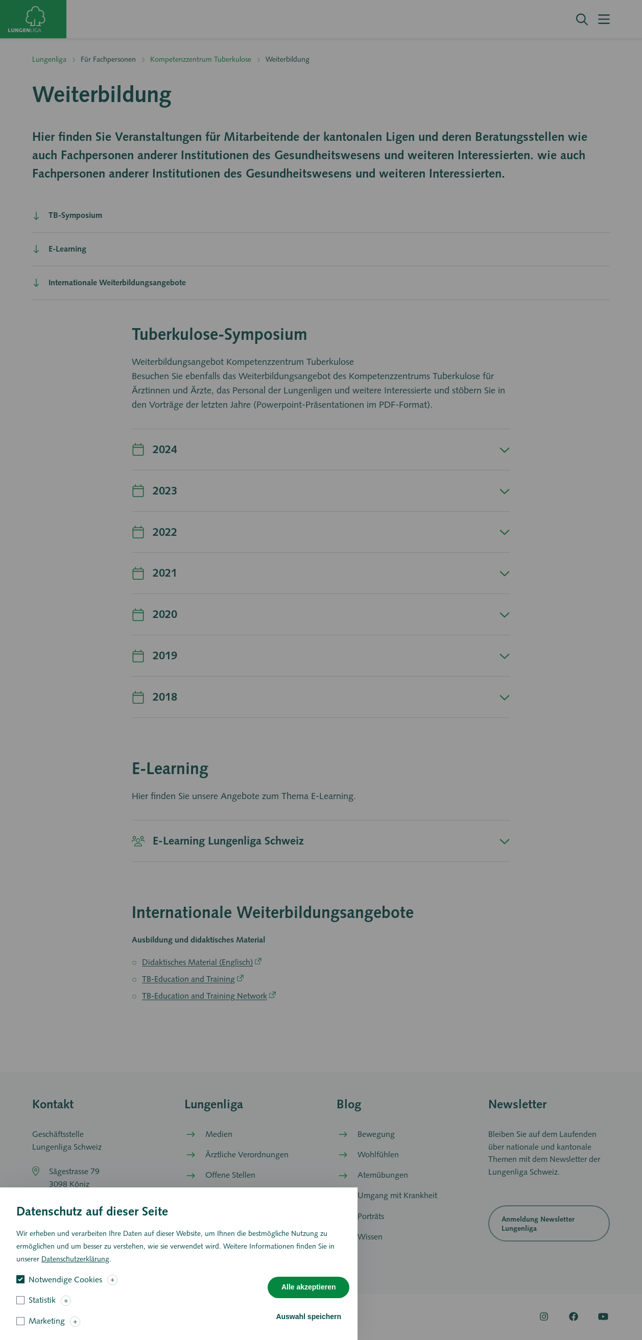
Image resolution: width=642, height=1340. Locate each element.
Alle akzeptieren (308, 1295)
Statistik (42, 1308)
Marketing (47, 1328)
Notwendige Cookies (65, 1287)
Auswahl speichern (308, 1324)
